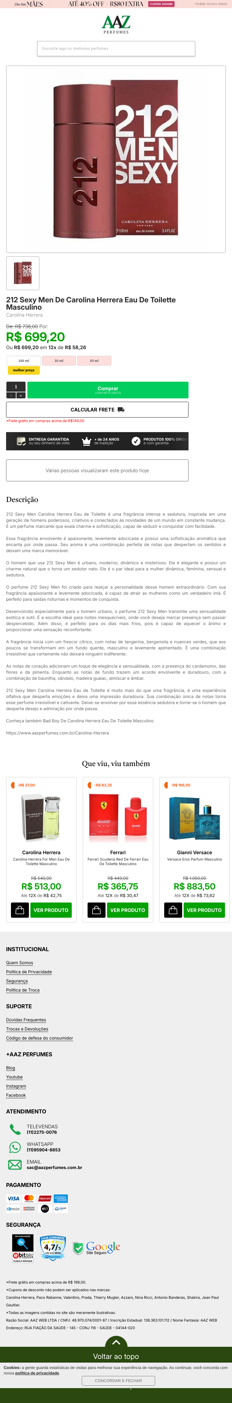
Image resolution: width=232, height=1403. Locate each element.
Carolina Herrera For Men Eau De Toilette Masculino (41, 861)
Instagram (16, 1086)
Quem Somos (19, 962)
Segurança (17, 981)
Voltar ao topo (116, 1356)
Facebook (16, 1095)
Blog (10, 1068)
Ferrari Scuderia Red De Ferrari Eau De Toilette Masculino (118, 861)
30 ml (59, 360)
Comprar (108, 390)
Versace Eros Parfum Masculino (194, 859)
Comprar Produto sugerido (20, 910)
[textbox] (108, 48)
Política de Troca (23, 990)
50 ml (94, 360)
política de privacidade (37, 1373)
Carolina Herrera (24, 314)
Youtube (14, 1077)
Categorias (9, 25)
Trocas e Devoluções (27, 1029)
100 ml (23, 360)
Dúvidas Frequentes (26, 1020)
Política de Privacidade (29, 972)
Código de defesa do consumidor (39, 1038)
